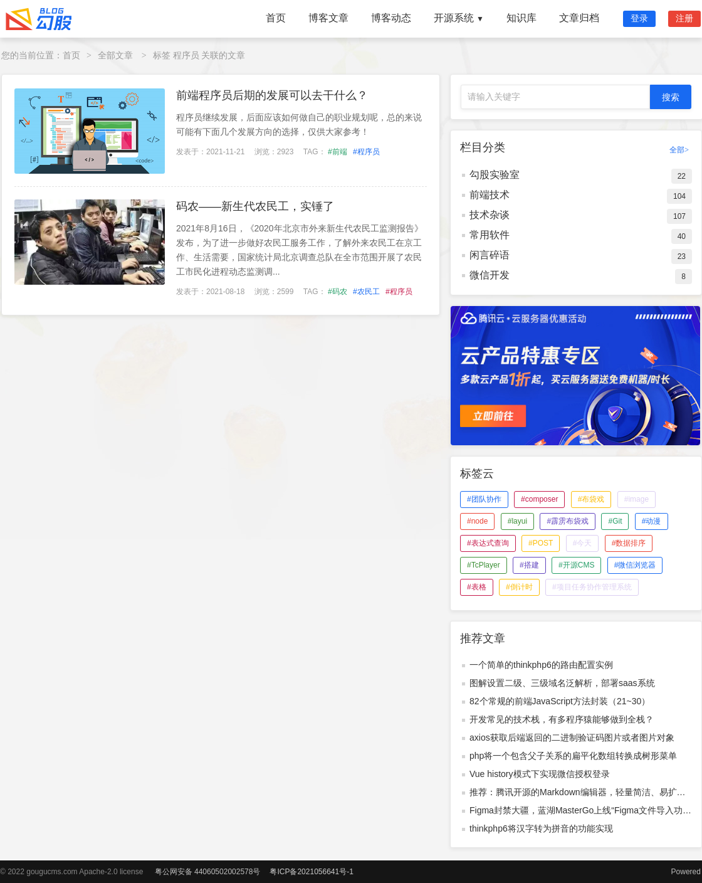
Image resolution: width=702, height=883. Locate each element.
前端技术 (489, 194)
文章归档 (579, 18)
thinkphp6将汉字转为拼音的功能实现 (541, 828)
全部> (679, 149)
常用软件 (489, 235)
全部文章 (115, 55)
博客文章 (328, 18)
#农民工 (366, 291)
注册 (684, 18)
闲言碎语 (489, 255)
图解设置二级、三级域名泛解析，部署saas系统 (562, 683)
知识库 (521, 18)
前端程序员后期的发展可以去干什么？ (272, 95)
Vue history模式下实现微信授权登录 (539, 774)
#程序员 (366, 151)
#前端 (337, 151)
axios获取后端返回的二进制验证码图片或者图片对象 (571, 737)
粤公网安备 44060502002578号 (208, 871)
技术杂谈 (489, 214)
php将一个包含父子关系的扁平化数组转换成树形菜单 (573, 756)
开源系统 (459, 18)
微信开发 (489, 275)
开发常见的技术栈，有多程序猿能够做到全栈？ (561, 719)
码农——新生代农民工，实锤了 (255, 206)
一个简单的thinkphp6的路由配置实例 (541, 665)
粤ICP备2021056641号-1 (311, 871)
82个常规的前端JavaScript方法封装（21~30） (559, 701)
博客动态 (391, 18)
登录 (639, 18)
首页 (276, 18)
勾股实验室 (494, 174)
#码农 (337, 291)
